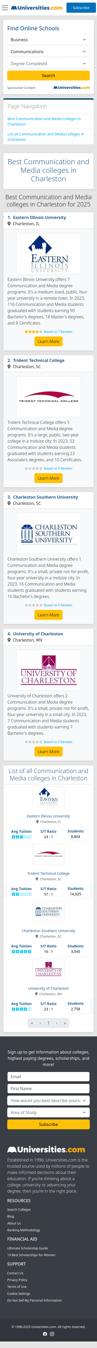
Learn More (48, 341)
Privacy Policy (17, 1280)
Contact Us (15, 1273)
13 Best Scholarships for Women (31, 1255)
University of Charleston (38, 634)
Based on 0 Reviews (58, 468)
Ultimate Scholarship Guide (27, 1248)
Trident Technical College (39, 360)
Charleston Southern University (45, 497)
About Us (14, 1223)
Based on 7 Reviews (58, 331)
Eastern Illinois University (39, 217)
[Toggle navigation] (5, 8)
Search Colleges (19, 1209)
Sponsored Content (21, 88)
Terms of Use (17, 1286)
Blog (10, 1216)
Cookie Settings (18, 1293)
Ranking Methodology (23, 1230)
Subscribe (81, 7)
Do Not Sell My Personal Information (34, 1300)
